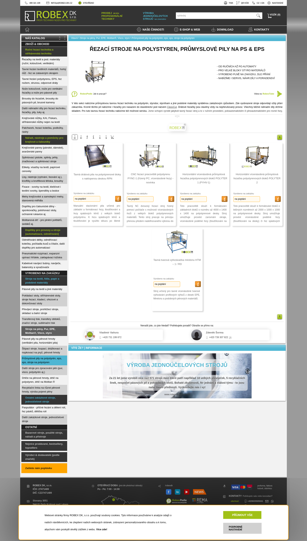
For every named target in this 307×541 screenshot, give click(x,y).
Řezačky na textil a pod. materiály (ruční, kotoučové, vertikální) (41, 61)
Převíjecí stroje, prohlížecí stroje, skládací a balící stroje (40, 311)
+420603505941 (253, 501)
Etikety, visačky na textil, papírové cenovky (41, 169)
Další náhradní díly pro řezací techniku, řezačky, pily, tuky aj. (44, 110)
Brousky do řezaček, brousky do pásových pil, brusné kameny (40, 100)
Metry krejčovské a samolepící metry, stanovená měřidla (43, 198)
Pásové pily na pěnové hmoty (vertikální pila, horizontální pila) (40, 340)
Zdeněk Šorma (215, 332)
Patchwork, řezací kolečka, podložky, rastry (42, 129)
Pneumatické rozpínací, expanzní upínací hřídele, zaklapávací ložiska (42, 255)
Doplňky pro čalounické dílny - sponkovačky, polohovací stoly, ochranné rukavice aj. (39, 210)
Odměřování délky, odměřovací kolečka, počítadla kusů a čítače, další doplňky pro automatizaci (43, 243)
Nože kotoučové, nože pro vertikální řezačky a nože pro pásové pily (42, 90)
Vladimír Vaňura (108, 332)
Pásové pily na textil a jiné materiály (42, 289)
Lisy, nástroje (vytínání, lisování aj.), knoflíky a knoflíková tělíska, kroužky (42, 179)
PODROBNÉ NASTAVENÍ (235, 528)
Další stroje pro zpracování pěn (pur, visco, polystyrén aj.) (42, 370)
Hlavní (74, 38)
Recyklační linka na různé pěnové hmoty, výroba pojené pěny (41, 389)
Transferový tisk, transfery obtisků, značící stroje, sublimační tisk (41, 321)
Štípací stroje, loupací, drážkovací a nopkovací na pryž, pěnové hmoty (42, 350)
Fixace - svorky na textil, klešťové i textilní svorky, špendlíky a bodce (41, 188)
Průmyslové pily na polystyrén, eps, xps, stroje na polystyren (42, 360)
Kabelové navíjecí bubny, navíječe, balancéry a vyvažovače (41, 265)
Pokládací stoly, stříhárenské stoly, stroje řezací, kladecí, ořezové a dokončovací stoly (41, 299)
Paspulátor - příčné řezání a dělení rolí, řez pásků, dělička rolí (44, 409)
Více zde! (101, 529)
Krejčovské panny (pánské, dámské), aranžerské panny (43, 149)
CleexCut (172, 107)
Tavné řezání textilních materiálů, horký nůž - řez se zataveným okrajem (44, 71)
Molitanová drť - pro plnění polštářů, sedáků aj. (42, 222)
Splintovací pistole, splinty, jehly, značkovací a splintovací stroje (40, 159)
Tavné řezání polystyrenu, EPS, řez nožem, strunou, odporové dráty (42, 80)
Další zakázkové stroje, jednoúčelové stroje (43, 419)
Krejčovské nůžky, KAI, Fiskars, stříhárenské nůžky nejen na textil (41, 120)
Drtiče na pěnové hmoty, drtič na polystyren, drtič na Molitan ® (40, 379)
